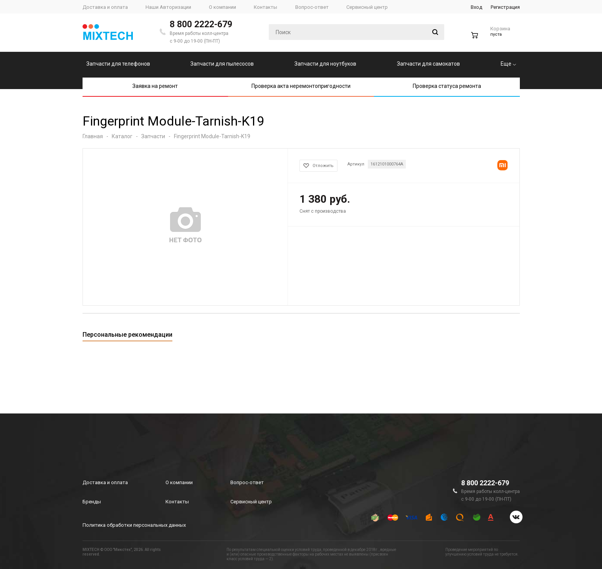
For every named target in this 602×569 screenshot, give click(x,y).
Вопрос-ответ (247, 482)
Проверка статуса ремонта (447, 86)
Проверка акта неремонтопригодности (301, 86)
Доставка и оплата (105, 482)
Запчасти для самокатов (428, 64)
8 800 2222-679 (201, 24)
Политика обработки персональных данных (134, 525)
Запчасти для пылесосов (222, 64)
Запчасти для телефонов (118, 64)
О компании (179, 482)
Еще (508, 64)
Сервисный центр (251, 501)
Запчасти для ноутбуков (325, 64)
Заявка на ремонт (155, 86)
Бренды (92, 501)
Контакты (177, 501)
